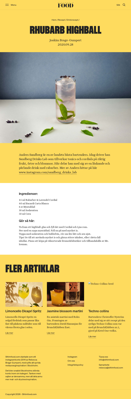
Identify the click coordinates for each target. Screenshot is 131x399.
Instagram (72, 356)
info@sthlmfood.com (109, 359)
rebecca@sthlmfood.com (111, 367)
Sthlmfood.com (29, 394)
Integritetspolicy (75, 364)
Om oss (71, 360)
